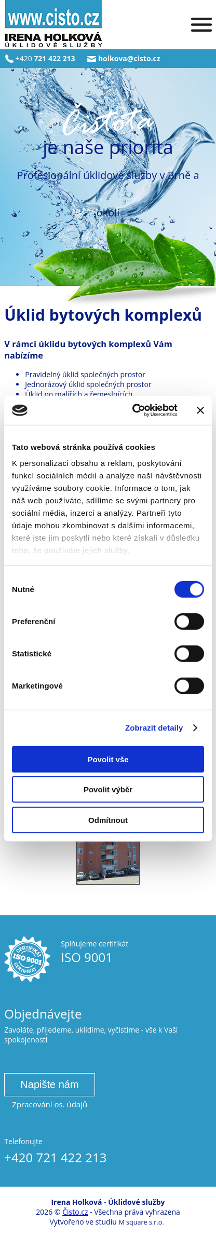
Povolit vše (107, 758)
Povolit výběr (108, 789)
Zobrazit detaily (154, 727)
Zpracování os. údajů (49, 1104)
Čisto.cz (75, 1212)
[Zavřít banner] (200, 410)
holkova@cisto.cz (129, 58)
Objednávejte (43, 1013)
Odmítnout (108, 819)
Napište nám (49, 1084)
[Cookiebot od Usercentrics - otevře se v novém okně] (134, 410)
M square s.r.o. (141, 1222)
